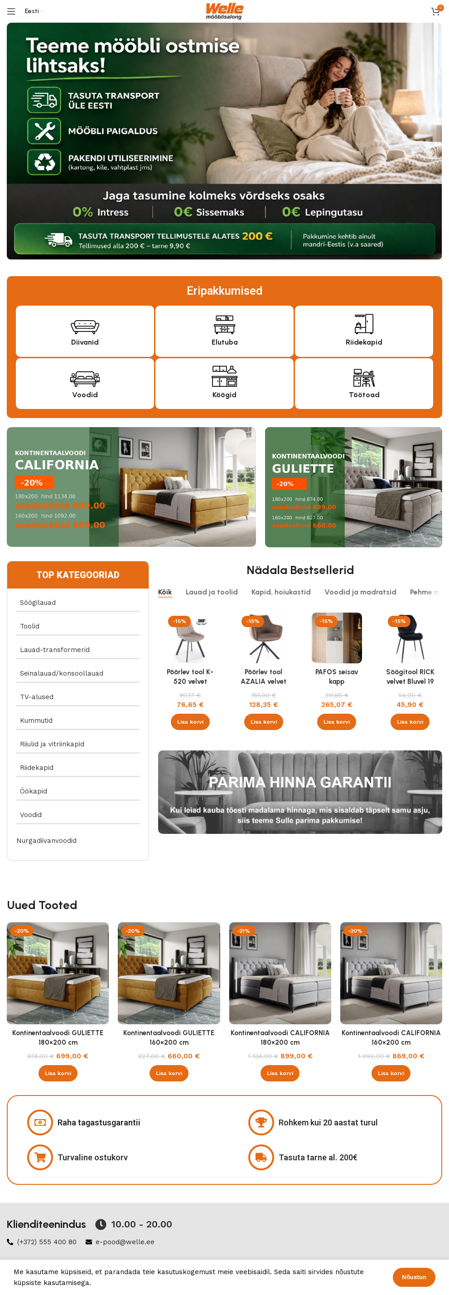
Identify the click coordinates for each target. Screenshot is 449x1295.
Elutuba (225, 342)
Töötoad (364, 394)
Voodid (85, 394)
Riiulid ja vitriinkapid (52, 744)
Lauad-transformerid (55, 650)
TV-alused (36, 697)
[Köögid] (224, 375)
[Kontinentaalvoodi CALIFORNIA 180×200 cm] (280, 973)
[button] (190, 722)
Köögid (224, 394)
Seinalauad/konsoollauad (61, 673)
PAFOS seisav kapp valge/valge (336, 681)
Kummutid (36, 720)
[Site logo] (225, 11)
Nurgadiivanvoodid (46, 841)
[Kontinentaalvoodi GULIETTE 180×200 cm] (58, 973)
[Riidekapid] (364, 322)
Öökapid (33, 791)
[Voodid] (85, 375)
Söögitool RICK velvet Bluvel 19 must (410, 681)
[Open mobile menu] (11, 11)
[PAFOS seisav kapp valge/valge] (337, 638)
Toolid (29, 626)
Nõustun (414, 1277)
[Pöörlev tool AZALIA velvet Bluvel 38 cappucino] (263, 638)
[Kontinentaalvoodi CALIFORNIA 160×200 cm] (391, 973)
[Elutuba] (224, 322)
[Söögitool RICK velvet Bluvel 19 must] (410, 638)
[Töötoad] (364, 375)
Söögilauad (38, 603)
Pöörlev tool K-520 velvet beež (190, 681)
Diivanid (85, 342)
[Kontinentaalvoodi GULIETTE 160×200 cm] (169, 973)
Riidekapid (364, 342)
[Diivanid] (85, 322)
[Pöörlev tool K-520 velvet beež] (190, 638)
